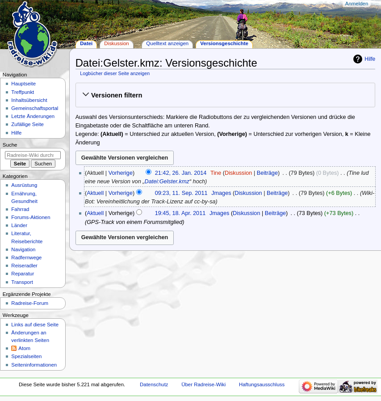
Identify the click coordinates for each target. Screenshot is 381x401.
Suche (10, 145)
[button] (225, 95)
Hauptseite (23, 83)
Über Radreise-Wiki (203, 384)
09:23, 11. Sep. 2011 (181, 193)
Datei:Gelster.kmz (166, 181)
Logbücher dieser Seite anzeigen (115, 73)
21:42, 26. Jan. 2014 (181, 173)
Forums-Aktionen (30, 217)
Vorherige (121, 173)
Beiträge (267, 173)
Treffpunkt (22, 92)
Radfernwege (26, 257)
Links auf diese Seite (35, 324)
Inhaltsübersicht (29, 100)
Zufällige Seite (27, 124)
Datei (86, 43)
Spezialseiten (26, 356)
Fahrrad (20, 209)
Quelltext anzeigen (167, 43)
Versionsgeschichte (224, 43)
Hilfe (369, 59)
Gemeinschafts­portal (34, 108)
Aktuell (95, 193)
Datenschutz (154, 384)
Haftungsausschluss (262, 384)
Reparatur (22, 273)
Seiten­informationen (34, 364)
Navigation (23, 249)
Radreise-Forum (29, 303)
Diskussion (238, 173)
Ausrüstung (24, 185)
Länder (19, 225)
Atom (24, 348)
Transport (22, 282)
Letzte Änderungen (32, 116)
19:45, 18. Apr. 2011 (180, 213)
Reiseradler (24, 265)
